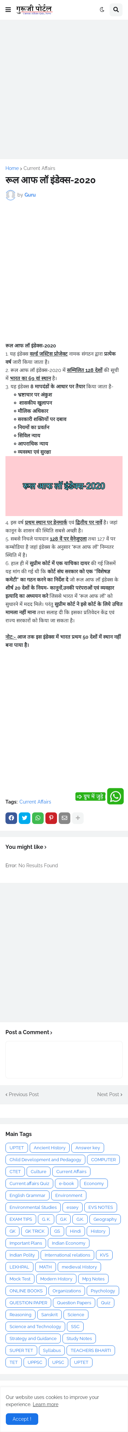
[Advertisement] (64, 89)
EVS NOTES (100, 1207)
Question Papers (74, 1302)
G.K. (80, 1219)
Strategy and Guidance (33, 1338)
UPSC (58, 1362)
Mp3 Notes (93, 1278)
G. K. (46, 1219)
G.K (63, 1219)
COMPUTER (103, 1159)
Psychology (103, 1290)
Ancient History (50, 1147)
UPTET (17, 1147)
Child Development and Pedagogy (45, 1159)
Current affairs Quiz (29, 1183)
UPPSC (35, 1362)
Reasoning (20, 1314)
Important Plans (26, 1243)
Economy (94, 1183)
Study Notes (79, 1338)
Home (12, 168)
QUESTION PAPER (28, 1302)
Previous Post (24, 1094)
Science (76, 1314)
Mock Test (20, 1278)
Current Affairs (39, 168)
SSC (75, 1326)
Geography (105, 1219)
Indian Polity (22, 1255)
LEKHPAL (19, 1267)
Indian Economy (68, 1243)
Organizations (67, 1290)
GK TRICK (34, 1231)
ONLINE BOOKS (26, 1290)
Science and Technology (35, 1326)
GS (57, 1231)
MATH (45, 1267)
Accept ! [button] (22, 1419)
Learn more (45, 1404)
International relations (67, 1255)
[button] (8, 10)
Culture (38, 1171)
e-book (66, 1183)
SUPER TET (21, 1350)
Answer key (87, 1147)
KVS (104, 1255)
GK (12, 1231)
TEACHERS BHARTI (91, 1350)
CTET (15, 1171)
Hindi (75, 1231)
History (98, 1231)
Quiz (105, 1302)
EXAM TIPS (21, 1219)
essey (73, 1207)
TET (14, 1362)
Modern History (56, 1278)
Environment (68, 1195)
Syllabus (52, 1350)
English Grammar (27, 1195)
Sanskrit (49, 1314)
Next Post (108, 1094)
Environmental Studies (33, 1207)
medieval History (79, 1267)
